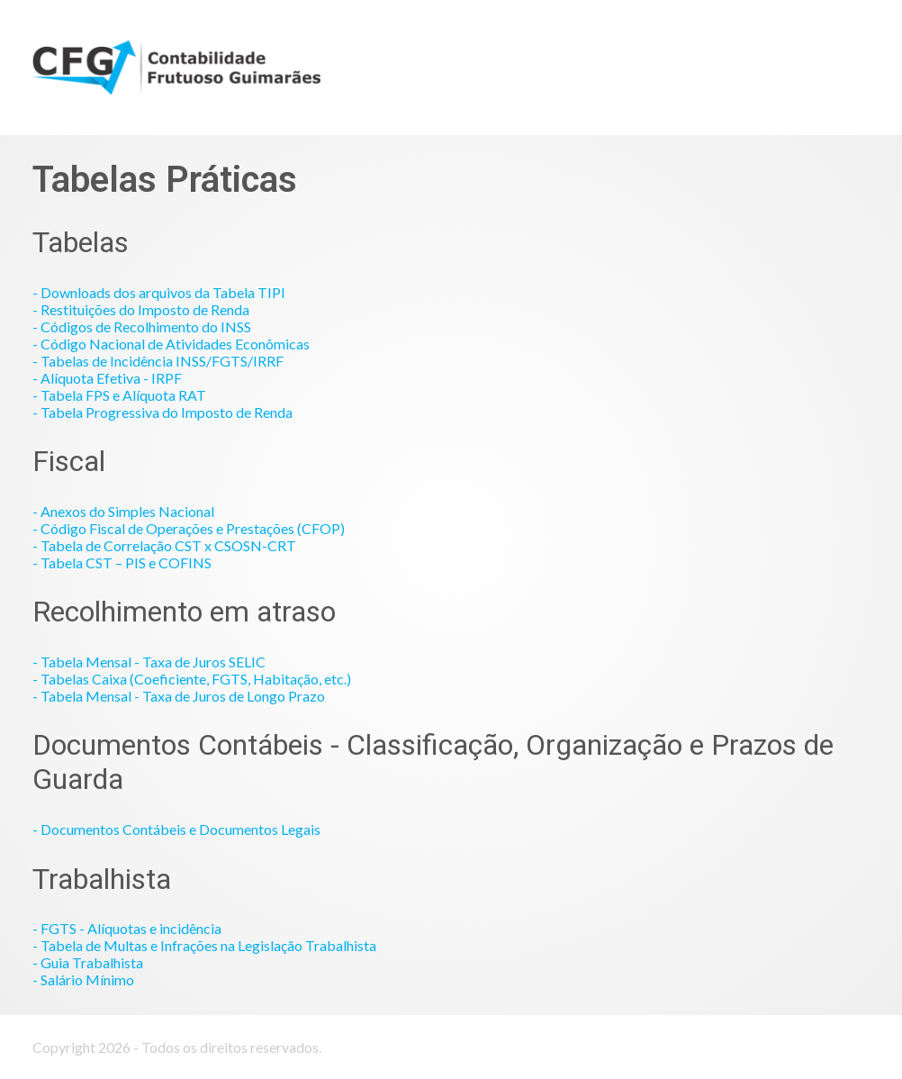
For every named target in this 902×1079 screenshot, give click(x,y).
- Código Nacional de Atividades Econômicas (171, 343)
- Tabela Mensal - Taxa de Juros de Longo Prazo (178, 695)
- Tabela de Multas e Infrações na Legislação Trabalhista (204, 945)
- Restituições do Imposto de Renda (140, 309)
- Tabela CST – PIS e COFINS (122, 562)
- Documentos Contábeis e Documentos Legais (176, 829)
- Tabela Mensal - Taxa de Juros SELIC (149, 661)
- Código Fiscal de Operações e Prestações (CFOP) (188, 528)
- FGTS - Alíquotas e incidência (126, 928)
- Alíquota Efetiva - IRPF (107, 377)
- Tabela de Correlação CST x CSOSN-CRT (164, 545)
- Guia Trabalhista (87, 962)
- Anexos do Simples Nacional (123, 511)
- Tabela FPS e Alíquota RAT (119, 394)
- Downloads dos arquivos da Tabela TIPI (158, 292)
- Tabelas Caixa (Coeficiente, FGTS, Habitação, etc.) (191, 678)
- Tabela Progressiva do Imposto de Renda (162, 412)
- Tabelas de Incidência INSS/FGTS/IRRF (158, 360)
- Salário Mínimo (83, 979)
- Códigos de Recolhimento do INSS (141, 326)
